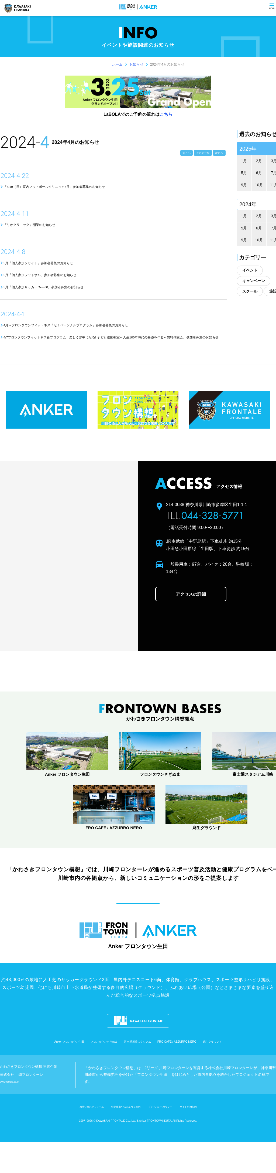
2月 (259, 161)
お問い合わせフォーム (72, 1137)
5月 (244, 173)
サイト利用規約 (209, 1137)
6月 (259, 173)
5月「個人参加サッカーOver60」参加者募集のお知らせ (65, 298)
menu (269, 12)
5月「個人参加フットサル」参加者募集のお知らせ (60, 283)
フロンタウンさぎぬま (88, 1073)
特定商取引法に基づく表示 (121, 1137)
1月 (244, 161)
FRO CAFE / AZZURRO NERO (196, 1073)
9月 (244, 185)
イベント (249, 270)
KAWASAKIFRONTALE (17, 8)
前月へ (165, 151)
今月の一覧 (190, 151)
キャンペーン (253, 281)
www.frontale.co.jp (14, 1112)
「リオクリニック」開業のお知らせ (44, 228)
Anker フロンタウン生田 (36, 1073)
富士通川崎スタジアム (138, 1073)
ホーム (117, 64)
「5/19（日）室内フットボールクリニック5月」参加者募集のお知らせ (81, 188)
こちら (166, 114)
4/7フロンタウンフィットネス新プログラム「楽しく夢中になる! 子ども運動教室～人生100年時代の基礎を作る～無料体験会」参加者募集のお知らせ (116, 357)
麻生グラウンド (247, 1073)
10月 (259, 185)
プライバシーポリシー (170, 1137)
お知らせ (136, 64)
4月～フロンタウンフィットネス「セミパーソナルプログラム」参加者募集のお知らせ (98, 339)
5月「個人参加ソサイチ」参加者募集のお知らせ (57, 269)
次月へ (215, 151)
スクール (249, 291)
